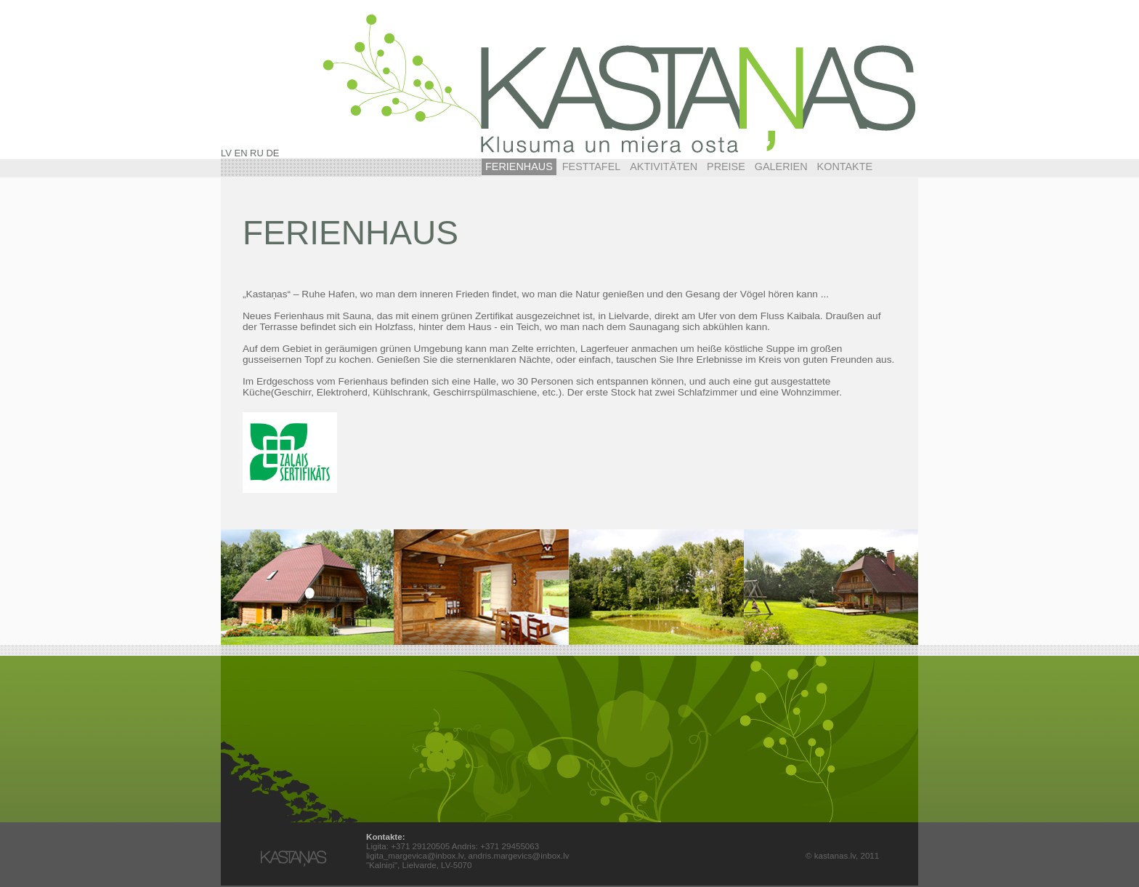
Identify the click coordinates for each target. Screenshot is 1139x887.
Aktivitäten (663, 166)
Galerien (781, 166)
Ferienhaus (519, 166)
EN (241, 153)
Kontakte (845, 166)
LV (226, 153)
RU (257, 153)
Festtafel (591, 166)
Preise (726, 166)
